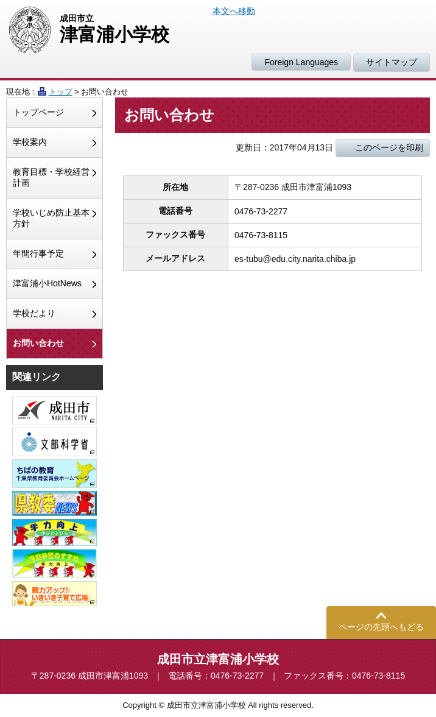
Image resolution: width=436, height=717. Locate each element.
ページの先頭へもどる (381, 627)
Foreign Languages (301, 62)
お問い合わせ (38, 343)
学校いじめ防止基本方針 (51, 218)
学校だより (34, 313)
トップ (60, 91)
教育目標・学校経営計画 (51, 177)
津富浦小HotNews (47, 283)
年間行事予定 (38, 253)
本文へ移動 (234, 11)
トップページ (38, 112)
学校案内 (30, 142)
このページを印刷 (389, 147)
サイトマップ (391, 62)
